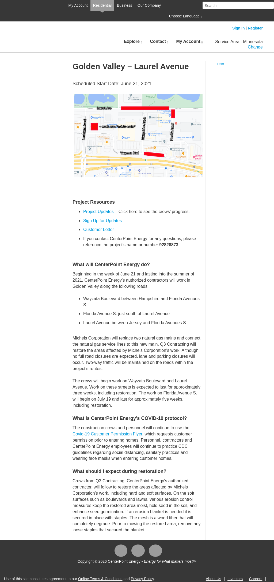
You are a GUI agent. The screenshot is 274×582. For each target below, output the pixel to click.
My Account (77, 5)
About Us (213, 579)
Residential (102, 5)
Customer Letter (98, 229)
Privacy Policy (142, 579)
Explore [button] (133, 41)
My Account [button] (189, 41)
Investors (235, 579)
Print (220, 64)
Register (255, 28)
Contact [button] (159, 41)
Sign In (238, 28)
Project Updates (98, 211)
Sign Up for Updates (102, 220)
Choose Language (185, 16)
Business (124, 5)
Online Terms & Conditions (100, 579)
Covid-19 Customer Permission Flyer (107, 434)
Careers (255, 579)
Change (255, 47)
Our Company (149, 5)
